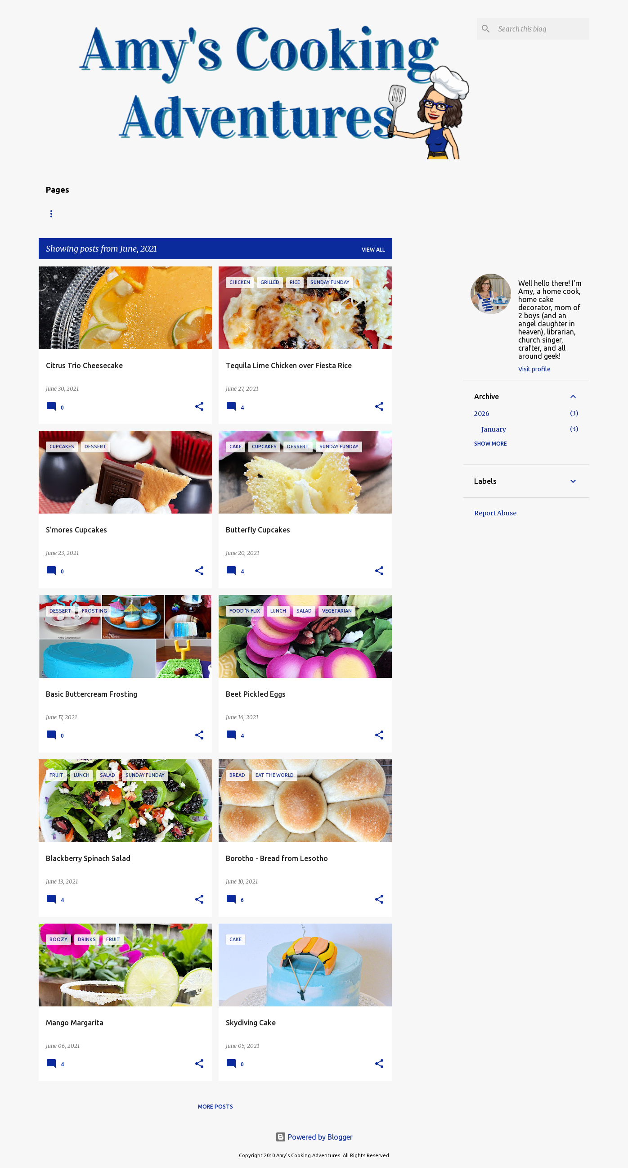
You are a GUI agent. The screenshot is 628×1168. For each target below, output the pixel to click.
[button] (199, 407)
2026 (481, 414)
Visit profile (534, 369)
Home (54, 213)
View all (373, 250)
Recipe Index (102, 213)
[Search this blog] (542, 29)
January (493, 429)
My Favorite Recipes (278, 213)
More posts (215, 1106)
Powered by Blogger (314, 1137)
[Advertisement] (428, 401)
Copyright (211, 213)
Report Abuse (495, 513)
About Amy (158, 213)
